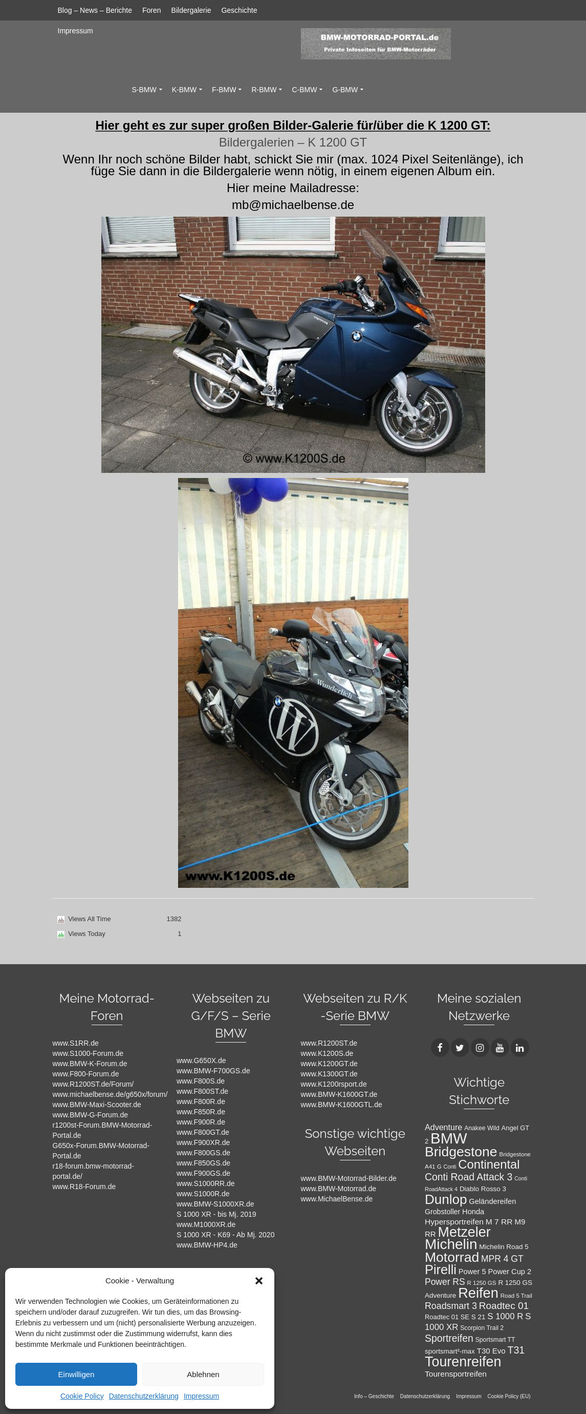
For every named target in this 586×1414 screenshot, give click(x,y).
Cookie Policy (82, 1396)
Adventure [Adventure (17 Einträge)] (443, 1127)
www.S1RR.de (76, 1043)
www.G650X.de (201, 1060)
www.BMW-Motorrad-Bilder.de (349, 1178)
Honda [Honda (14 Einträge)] (473, 1212)
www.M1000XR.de (206, 1224)
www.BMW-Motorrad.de (339, 1188)
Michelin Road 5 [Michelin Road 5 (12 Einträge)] (503, 1247)
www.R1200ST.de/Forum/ (93, 1084)
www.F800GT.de (203, 1132)
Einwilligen (76, 1374)
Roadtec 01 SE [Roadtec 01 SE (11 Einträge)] (447, 1317)
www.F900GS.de (203, 1173)
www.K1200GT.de (329, 1063)
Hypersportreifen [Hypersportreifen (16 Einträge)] (454, 1221)
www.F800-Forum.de (86, 1074)
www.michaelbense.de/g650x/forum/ (110, 1094)
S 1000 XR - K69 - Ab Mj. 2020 (225, 1235)
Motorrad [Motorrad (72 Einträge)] (452, 1257)
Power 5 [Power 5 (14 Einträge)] (472, 1271)
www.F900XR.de (203, 1142)
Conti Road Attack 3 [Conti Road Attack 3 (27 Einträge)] (468, 1176)
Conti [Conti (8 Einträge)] (450, 1166)
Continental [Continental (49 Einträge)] (488, 1164)
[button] (259, 1281)
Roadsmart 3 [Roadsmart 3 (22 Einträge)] (451, 1306)
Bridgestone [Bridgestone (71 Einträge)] (461, 1151)
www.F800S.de (201, 1081)
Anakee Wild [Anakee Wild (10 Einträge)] (482, 1128)
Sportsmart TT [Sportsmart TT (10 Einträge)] (495, 1339)
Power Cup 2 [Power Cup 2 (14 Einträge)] (509, 1271)
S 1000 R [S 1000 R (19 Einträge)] (505, 1316)
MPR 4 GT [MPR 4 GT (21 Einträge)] (502, 1259)
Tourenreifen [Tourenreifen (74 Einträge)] (463, 1361)
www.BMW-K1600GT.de (339, 1094)
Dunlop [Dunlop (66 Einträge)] (446, 1199)
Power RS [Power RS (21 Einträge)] (445, 1282)
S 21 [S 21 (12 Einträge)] (478, 1317)
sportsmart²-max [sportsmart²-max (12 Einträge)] (450, 1351)
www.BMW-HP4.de (207, 1245)
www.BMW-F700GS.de (213, 1071)
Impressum (201, 1396)
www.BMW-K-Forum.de (90, 1063)
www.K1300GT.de (329, 1074)
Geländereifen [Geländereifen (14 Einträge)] (492, 1201)
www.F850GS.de (203, 1163)
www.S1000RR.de (206, 1183)
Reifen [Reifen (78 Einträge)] (478, 1293)
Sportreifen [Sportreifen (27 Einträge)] (449, 1338)
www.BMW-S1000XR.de (215, 1204)
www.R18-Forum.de (84, 1186)
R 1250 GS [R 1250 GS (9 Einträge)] (481, 1283)
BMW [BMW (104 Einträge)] (448, 1138)
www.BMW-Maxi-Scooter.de (97, 1104)
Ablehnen (203, 1374)
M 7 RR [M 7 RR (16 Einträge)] (499, 1221)
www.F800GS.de (203, 1153)
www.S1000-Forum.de (88, 1053)
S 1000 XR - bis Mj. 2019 (216, 1214)
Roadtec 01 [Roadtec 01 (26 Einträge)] (504, 1305)
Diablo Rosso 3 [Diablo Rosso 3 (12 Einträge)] (483, 1189)
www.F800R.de (201, 1101)
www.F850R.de (201, 1112)
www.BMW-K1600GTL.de (341, 1104)
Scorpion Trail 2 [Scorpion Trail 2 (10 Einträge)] (482, 1328)
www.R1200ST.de (329, 1043)
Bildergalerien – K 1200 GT (293, 142)
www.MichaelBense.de (337, 1199)
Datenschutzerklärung (144, 1396)
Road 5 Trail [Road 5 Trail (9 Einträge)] (516, 1296)
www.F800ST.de (202, 1091)
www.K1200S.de (327, 1053)
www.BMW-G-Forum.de (90, 1115)
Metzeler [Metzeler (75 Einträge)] (464, 1232)
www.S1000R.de (203, 1194)
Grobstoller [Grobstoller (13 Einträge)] (442, 1212)
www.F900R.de (201, 1122)
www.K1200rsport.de (334, 1084)
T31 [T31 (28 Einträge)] (516, 1350)
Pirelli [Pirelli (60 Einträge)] (441, 1269)
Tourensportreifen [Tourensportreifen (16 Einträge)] (456, 1373)
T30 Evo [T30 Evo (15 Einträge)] (491, 1350)
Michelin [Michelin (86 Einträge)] (451, 1244)
